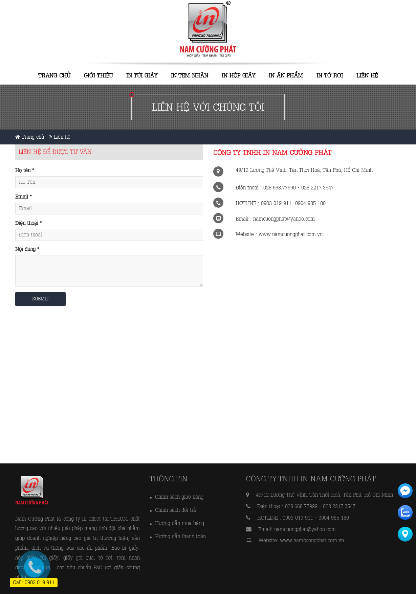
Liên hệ (367, 75)
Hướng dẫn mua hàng (179, 523)
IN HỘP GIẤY (238, 75)
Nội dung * (27, 249)
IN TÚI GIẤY (141, 75)
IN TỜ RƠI (329, 75)
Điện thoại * (28, 223)
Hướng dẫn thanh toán (180, 536)
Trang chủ (54, 75)
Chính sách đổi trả (175, 510)
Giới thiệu (98, 75)
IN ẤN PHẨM (286, 75)
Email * (23, 196)
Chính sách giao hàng (179, 497)
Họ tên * (24, 170)
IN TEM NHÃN (189, 75)
